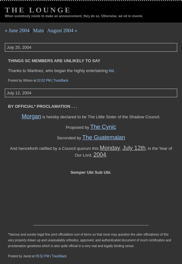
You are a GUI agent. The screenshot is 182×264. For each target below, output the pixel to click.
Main (38, 30)
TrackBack (60, 80)
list (111, 70)
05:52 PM (42, 256)
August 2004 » (62, 30)
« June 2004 (17, 30)
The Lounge (38, 10)
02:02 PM (44, 80)
